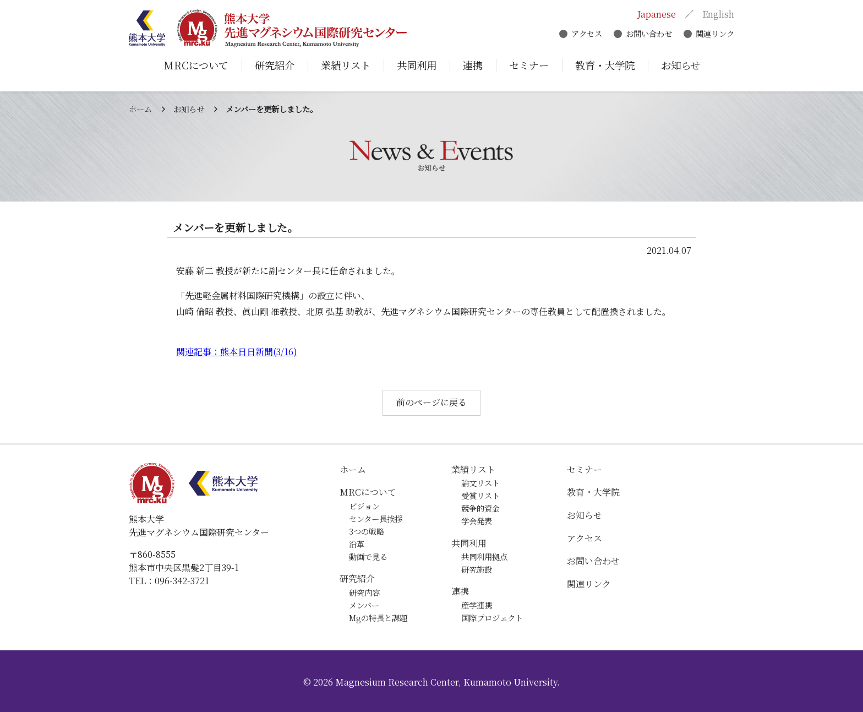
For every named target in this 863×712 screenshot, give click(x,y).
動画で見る (368, 556)
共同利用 (469, 543)
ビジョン (364, 506)
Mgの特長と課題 (378, 617)
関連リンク (715, 34)
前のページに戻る (431, 402)
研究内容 (364, 592)
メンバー (364, 605)
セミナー (584, 469)
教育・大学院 (593, 492)
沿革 (356, 544)
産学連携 (476, 605)
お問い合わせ (649, 34)
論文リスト (480, 482)
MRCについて (368, 492)
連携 (460, 591)
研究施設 (476, 569)
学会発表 (476, 520)
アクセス (586, 34)
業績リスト (473, 469)
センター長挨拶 (375, 518)
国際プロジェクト (492, 617)
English (718, 15)
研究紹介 (357, 578)
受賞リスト (480, 495)
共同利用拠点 (484, 556)
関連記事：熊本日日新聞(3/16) (236, 351)
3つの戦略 (366, 531)
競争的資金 (480, 508)
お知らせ (188, 109)
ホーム (140, 109)
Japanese (656, 15)
